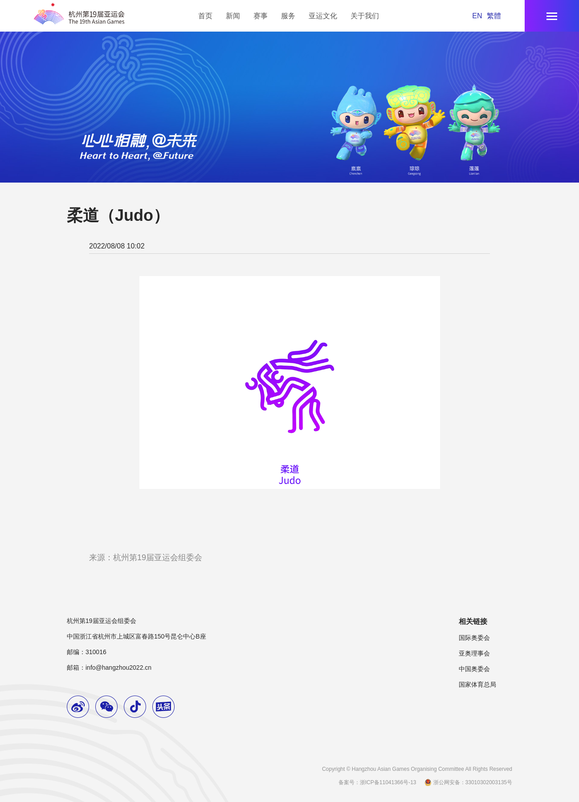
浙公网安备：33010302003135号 (467, 782)
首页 (205, 16)
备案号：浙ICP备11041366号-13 (377, 782)
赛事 (260, 16)
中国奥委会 (474, 668)
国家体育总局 (477, 684)
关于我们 (365, 16)
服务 (288, 16)
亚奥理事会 (474, 653)
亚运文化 (323, 16)
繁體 (494, 16)
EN (477, 16)
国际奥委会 (474, 637)
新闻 (233, 16)
